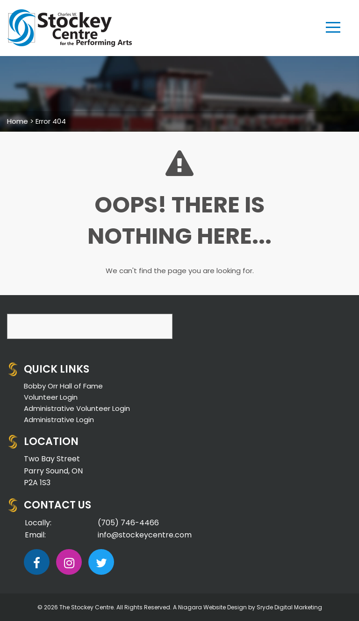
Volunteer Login (51, 397)
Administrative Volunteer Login (77, 408)
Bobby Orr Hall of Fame (63, 386)
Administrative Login (59, 419)
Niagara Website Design (212, 607)
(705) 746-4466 (128, 522)
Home (17, 121)
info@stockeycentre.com (145, 534)
